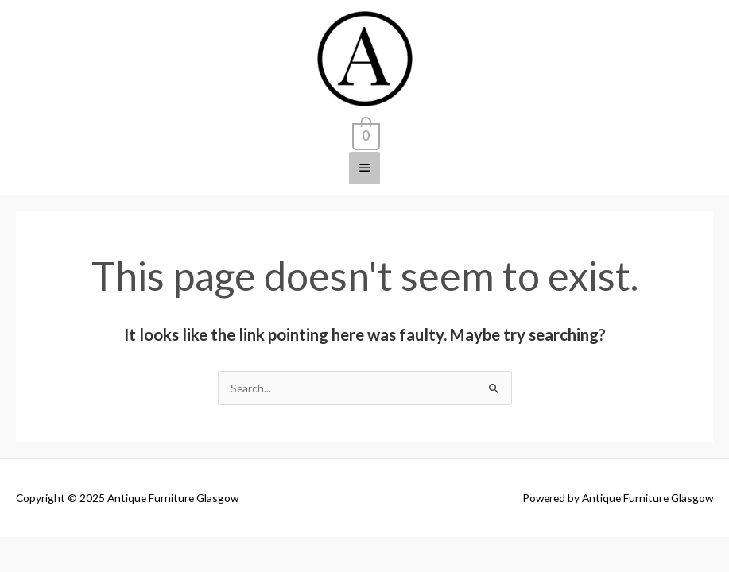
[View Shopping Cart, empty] (364, 133)
